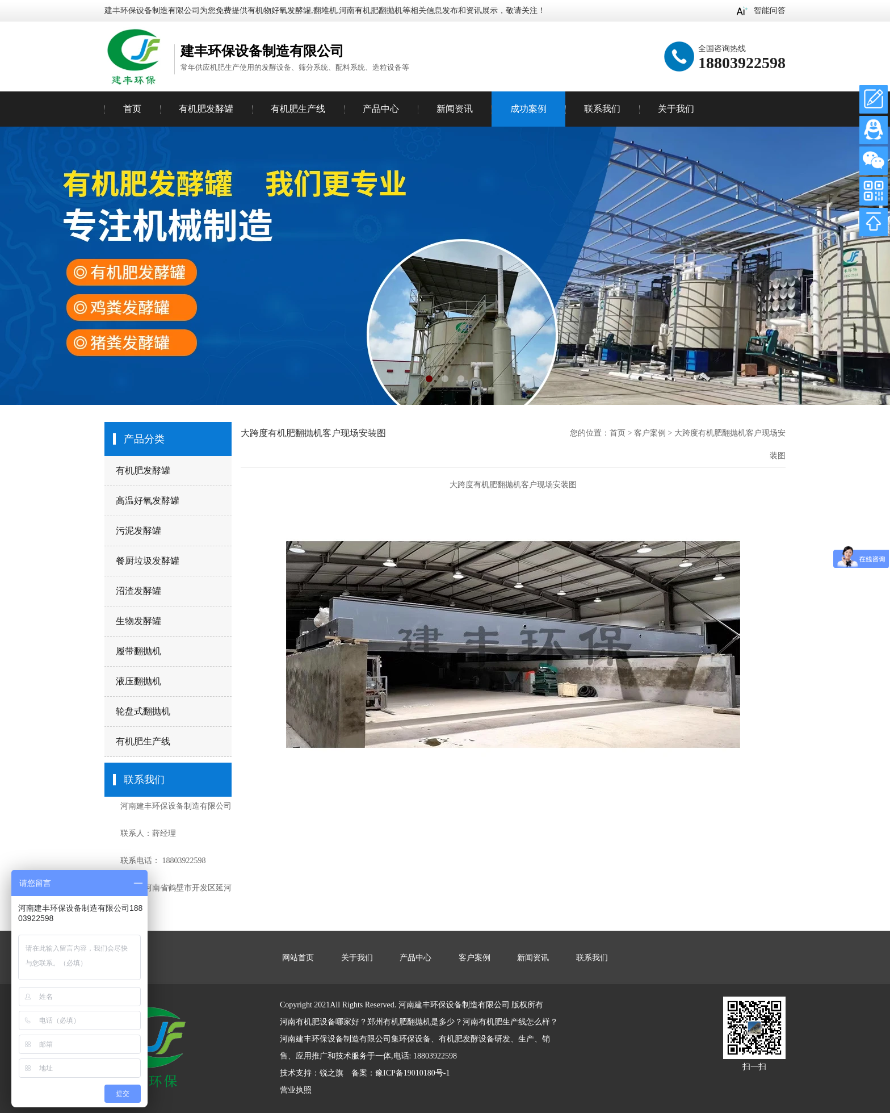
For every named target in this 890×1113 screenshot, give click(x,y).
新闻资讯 (454, 109)
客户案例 (650, 433)
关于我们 (676, 109)
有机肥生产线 (143, 741)
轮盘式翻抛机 (143, 711)
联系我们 (602, 109)
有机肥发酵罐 (143, 470)
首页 (132, 109)
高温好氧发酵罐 (147, 500)
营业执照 (296, 1090)
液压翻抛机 (138, 681)
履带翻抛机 (138, 651)
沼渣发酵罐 (138, 591)
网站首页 (298, 957)
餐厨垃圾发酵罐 (147, 561)
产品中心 (381, 109)
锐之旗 (331, 1073)
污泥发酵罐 (138, 530)
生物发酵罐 (138, 621)
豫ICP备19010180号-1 (412, 1073)
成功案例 (528, 109)
